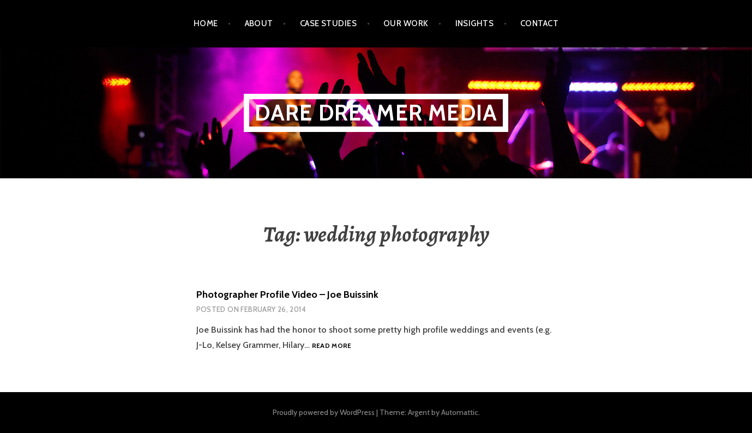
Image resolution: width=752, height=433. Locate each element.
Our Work (406, 23)
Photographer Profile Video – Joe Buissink (287, 294)
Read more (332, 346)
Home (206, 23)
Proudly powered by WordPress (324, 412)
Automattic (459, 412)
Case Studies (328, 23)
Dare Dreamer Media (376, 112)
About (259, 23)
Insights (474, 23)
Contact (539, 23)
